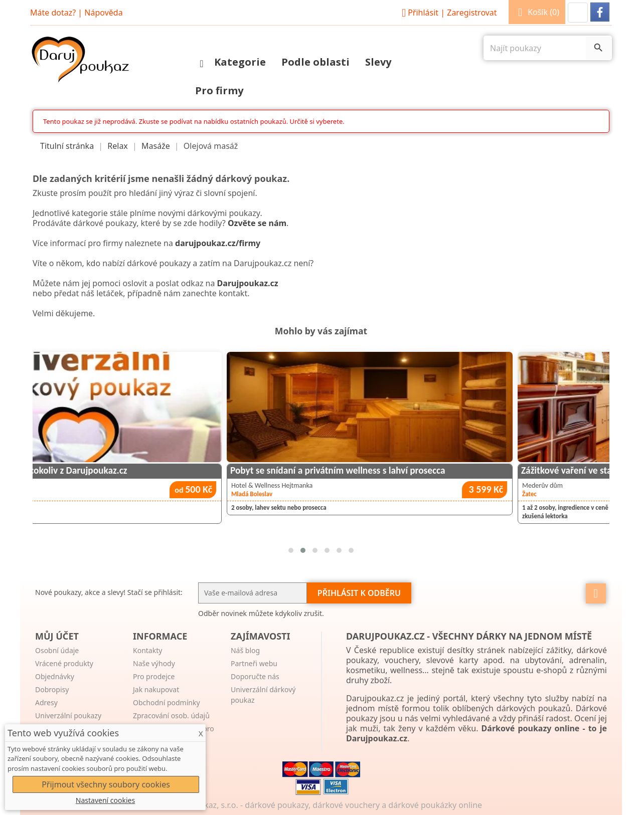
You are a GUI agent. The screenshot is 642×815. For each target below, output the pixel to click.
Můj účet (57, 636)
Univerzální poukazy (68, 715)
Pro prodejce (154, 676)
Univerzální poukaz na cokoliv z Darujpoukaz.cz (135, 470)
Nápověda (103, 12)
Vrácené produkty (64, 663)
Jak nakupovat (156, 689)
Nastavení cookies (105, 800)
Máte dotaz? (53, 12)
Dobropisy (52, 689)
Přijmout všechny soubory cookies (106, 784)
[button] (578, 13)
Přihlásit (448, 12)
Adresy (46, 702)
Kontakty (147, 650)
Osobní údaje (57, 650)
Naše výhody (154, 663)
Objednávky (54, 676)
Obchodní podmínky (166, 702)
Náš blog (245, 650)
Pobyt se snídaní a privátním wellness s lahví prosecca (439, 470)
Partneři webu (254, 663)
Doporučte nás (255, 676)
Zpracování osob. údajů (171, 715)
